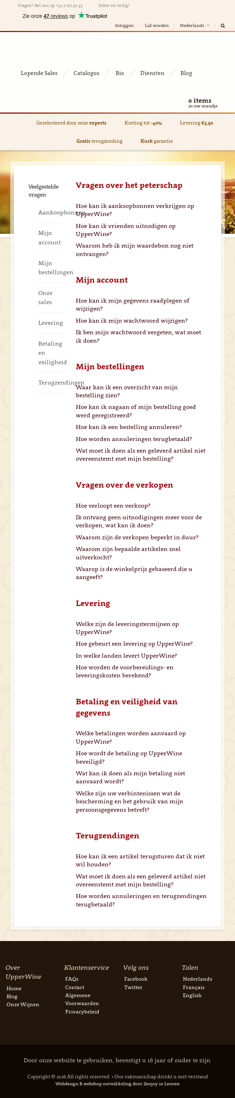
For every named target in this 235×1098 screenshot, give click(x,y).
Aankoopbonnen (51, 212)
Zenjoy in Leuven (162, 1083)
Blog (186, 73)
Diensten (152, 73)
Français (193, 987)
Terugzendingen (51, 382)
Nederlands (195, 25)
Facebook (136, 979)
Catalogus (86, 73)
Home (14, 988)
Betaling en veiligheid (51, 353)
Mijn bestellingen (51, 267)
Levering (50, 322)
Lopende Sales (39, 73)
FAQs (71, 979)
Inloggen (124, 25)
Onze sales (45, 297)
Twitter (133, 987)
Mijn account (49, 237)
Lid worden (157, 25)
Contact (74, 987)
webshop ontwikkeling (107, 1083)
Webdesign (66, 1083)
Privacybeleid (82, 1011)
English (192, 995)
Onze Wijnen (23, 1004)
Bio (119, 73)
